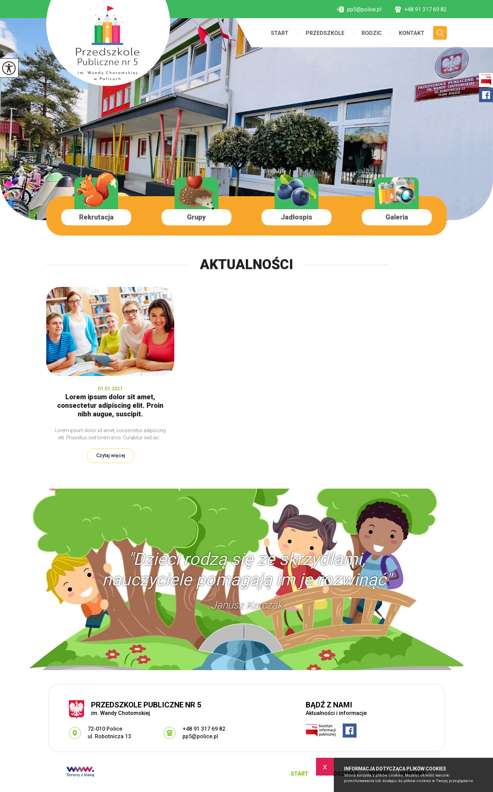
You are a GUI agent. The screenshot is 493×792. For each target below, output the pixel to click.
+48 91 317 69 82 (421, 10)
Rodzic (372, 33)
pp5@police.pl (359, 10)
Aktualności (246, 264)
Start (280, 33)
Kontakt (412, 33)
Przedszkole (325, 33)
